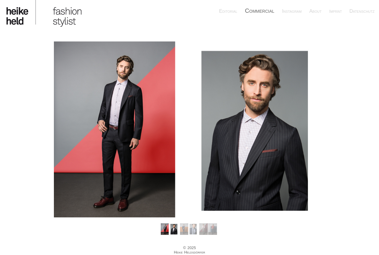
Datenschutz (362, 11)
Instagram (292, 11)
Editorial (228, 11)
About (315, 11)
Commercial (259, 10)
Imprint (335, 11)
